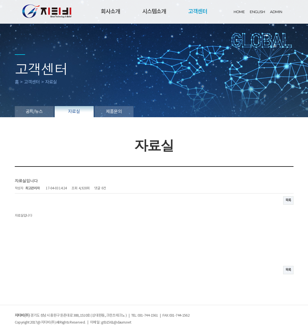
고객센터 (197, 11)
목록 (288, 200)
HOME (239, 11)
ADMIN (276, 11)
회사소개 (110, 11)
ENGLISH (257, 11)
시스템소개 (154, 11)
